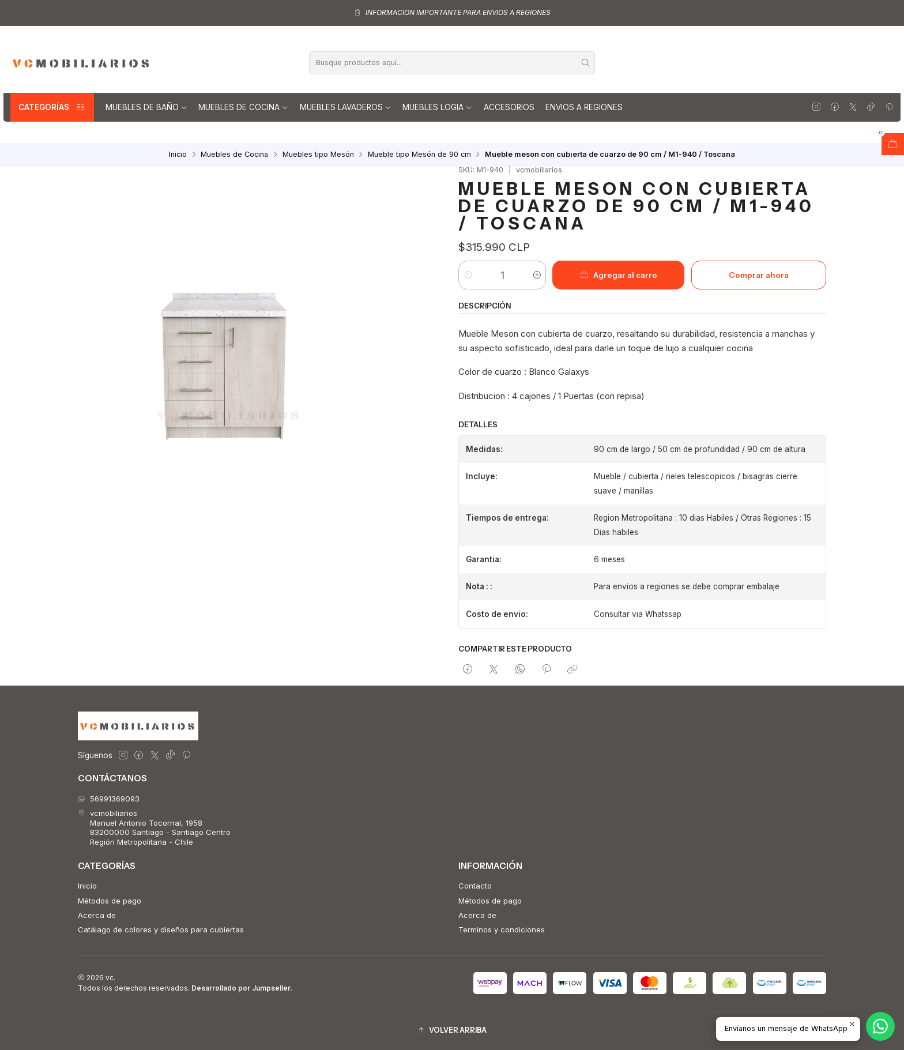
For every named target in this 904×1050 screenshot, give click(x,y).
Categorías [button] (52, 107)
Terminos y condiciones (501, 929)
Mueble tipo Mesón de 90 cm (419, 155)
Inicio (178, 155)
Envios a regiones (584, 107)
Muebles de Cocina (243, 107)
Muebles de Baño (146, 107)
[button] (452, 1030)
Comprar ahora (759, 275)
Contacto (475, 885)
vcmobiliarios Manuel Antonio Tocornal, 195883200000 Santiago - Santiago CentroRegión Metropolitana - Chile (154, 827)
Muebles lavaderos (345, 107)
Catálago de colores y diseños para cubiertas (161, 929)
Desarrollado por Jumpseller (241, 988)
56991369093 (109, 798)
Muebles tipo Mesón (318, 155)
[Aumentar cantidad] (536, 275)
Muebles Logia (437, 107)
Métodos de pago (109, 900)
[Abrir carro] (893, 144)
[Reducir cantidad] (468, 275)
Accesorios (509, 107)
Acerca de (97, 915)
